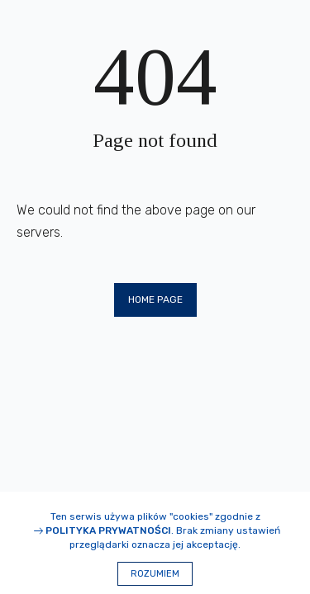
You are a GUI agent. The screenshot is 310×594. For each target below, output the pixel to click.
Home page (155, 299)
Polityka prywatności (108, 530)
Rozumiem (155, 573)
